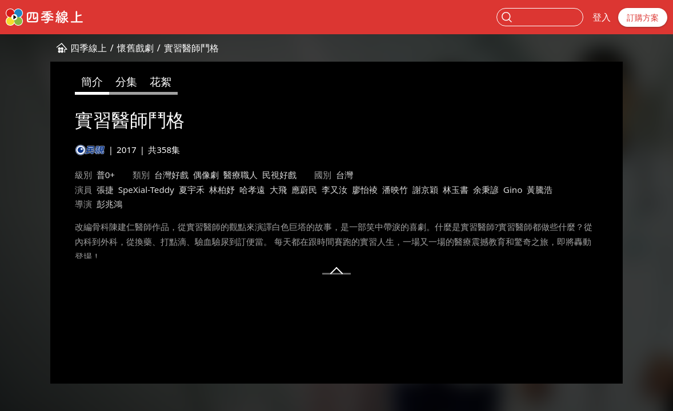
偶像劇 (206, 174)
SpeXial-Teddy (146, 189)
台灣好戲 (171, 174)
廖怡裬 (365, 189)
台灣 (344, 174)
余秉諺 (486, 189)
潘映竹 (395, 189)
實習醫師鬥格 (191, 48)
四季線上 (88, 48)
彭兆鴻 (109, 203)
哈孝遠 (252, 189)
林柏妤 (222, 189)
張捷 (105, 189)
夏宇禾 (192, 189)
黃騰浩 (539, 189)
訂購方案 (643, 17)
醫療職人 (240, 174)
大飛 (278, 189)
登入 (601, 17)
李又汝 (334, 189)
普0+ (106, 174)
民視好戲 (279, 174)
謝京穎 (425, 189)
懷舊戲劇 (135, 48)
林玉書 (455, 189)
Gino (513, 189)
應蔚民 (304, 189)
